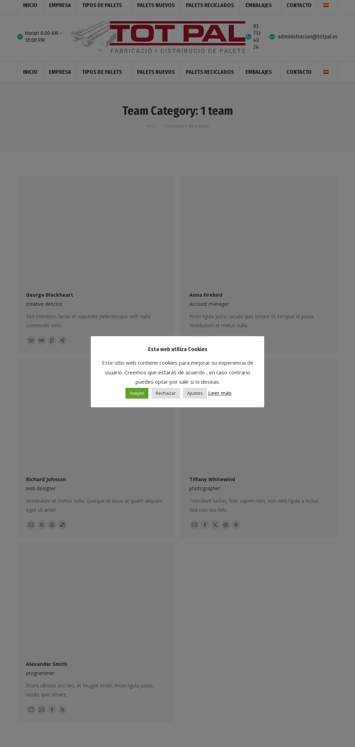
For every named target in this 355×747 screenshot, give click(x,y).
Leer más (220, 392)
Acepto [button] (137, 393)
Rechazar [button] (166, 393)
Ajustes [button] (195, 393)
